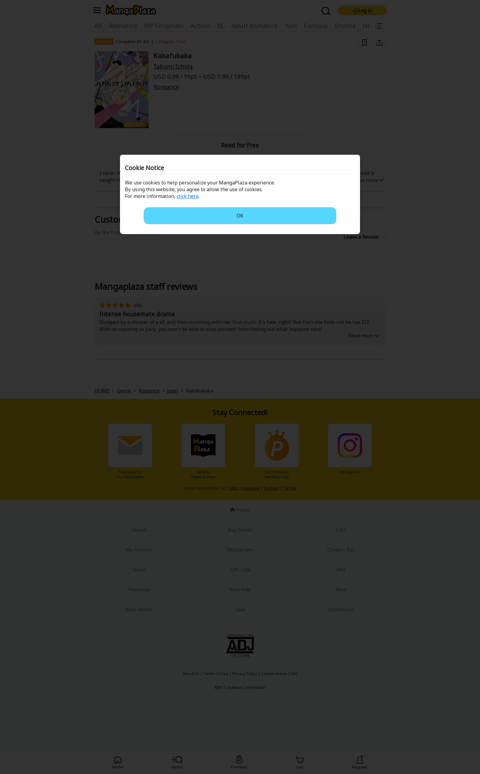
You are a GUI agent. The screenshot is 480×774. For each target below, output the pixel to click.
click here (188, 196)
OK (240, 215)
